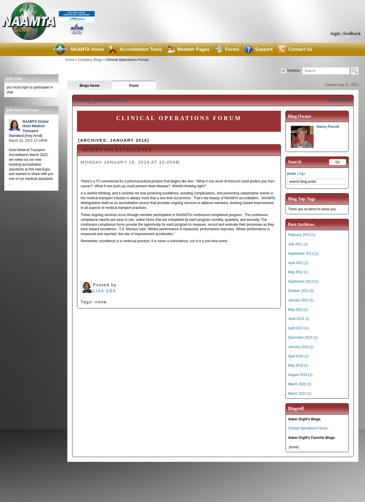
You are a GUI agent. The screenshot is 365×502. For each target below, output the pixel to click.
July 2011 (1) (298, 244)
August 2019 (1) (300, 375)
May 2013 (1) (298, 310)
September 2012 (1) (303, 281)
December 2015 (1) (302, 338)
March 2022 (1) (299, 394)
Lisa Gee (104, 291)
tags (302, 174)
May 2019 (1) (298, 365)
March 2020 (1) (299, 384)
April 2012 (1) (298, 263)
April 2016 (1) (298, 356)
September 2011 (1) (303, 254)
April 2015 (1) (298, 328)
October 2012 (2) (301, 291)
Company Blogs (90, 60)
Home (69, 60)
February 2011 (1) (301, 235)
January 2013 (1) (301, 300)
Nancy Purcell (328, 127)
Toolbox (290, 71)
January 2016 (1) (301, 347)
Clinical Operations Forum (127, 60)
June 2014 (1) (298, 319)
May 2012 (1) (298, 272)
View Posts (339, 100)
